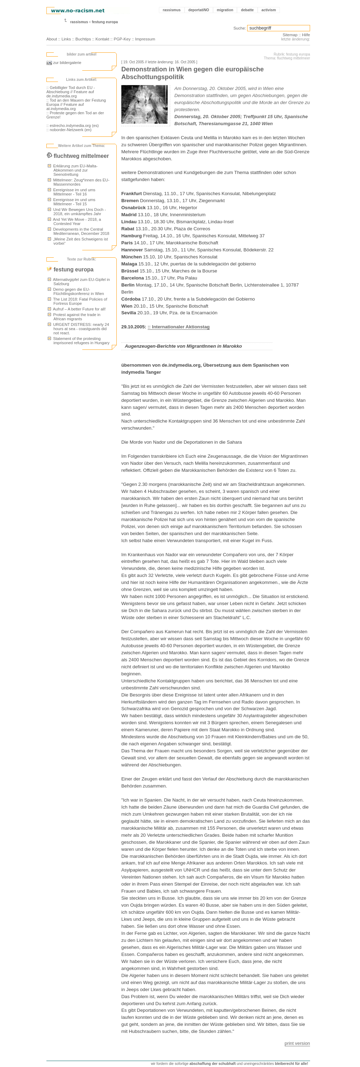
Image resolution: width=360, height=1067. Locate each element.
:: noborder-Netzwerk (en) (68, 130)
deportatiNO (198, 10)
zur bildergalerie (63, 62)
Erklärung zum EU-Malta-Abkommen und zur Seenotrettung (72, 170)
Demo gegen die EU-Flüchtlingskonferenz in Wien (76, 291)
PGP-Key (122, 39)
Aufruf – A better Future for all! (77, 309)
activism (269, 10)
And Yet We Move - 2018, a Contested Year (74, 221)
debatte (247, 10)
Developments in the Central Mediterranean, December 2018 (78, 231)
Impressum (145, 39)
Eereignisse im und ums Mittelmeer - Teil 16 (71, 192)
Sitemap (290, 35)
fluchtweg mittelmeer (77, 156)
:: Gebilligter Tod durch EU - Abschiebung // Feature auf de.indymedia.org (70, 91)
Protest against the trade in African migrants (74, 317)
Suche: (239, 28)
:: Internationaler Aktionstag (179, 326)
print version (297, 1043)
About (51, 39)
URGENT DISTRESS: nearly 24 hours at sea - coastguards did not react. (78, 328)
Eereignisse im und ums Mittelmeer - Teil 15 (71, 202)
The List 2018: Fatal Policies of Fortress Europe (77, 301)
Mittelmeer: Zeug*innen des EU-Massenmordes (78, 182)
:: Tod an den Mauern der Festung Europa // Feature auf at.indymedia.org (76, 104)
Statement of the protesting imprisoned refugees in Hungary (78, 340)
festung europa (105, 22)
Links (66, 39)
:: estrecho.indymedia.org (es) (72, 125)
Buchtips (83, 39)
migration (225, 10)
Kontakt (102, 39)
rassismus (172, 10)
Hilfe (306, 35)
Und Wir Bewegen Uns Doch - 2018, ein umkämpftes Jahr (77, 211)
